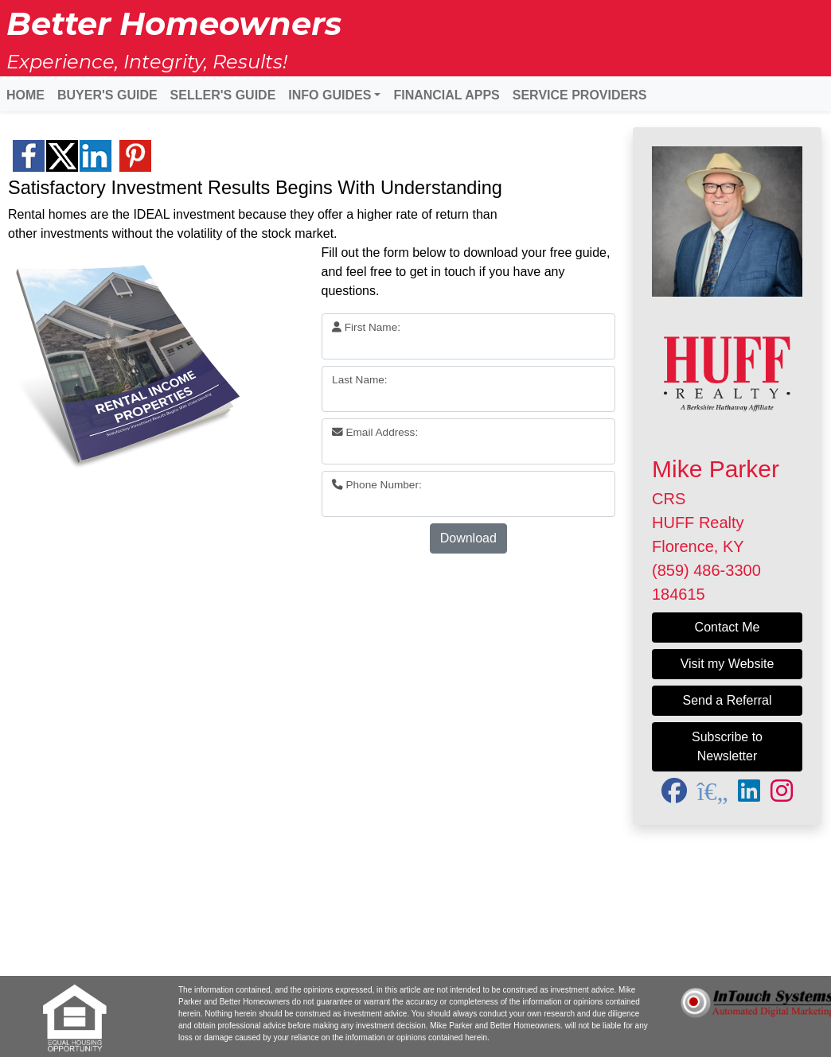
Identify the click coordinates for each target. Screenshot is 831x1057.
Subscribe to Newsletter (727, 746)
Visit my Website (727, 663)
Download (468, 538)
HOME (25, 95)
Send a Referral (726, 700)
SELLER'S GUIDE (223, 95)
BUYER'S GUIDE (107, 95)
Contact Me (727, 627)
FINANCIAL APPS (446, 95)
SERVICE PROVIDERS (580, 95)
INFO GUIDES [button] (329, 95)
